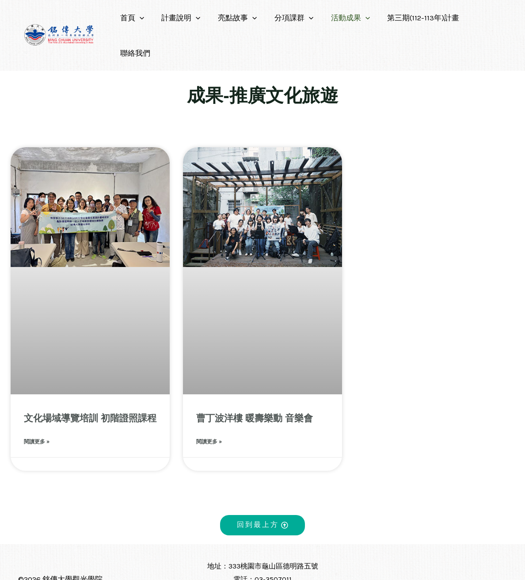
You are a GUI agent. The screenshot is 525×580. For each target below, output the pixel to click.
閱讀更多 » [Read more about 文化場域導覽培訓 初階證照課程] (36, 407)
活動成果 (342, 17)
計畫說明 (180, 17)
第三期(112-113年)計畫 (413, 17)
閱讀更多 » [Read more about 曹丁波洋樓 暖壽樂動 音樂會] (209, 407)
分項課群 (288, 17)
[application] (141, 17)
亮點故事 (234, 17)
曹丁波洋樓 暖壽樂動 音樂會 (254, 383)
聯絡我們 (479, 17)
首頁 (134, 17)
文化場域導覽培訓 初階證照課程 (90, 383)
